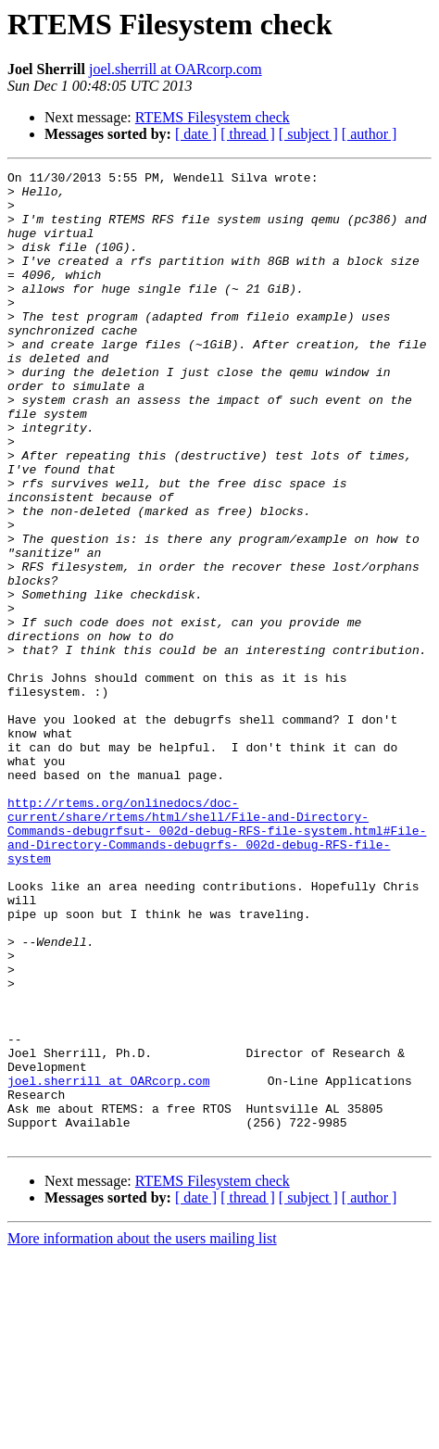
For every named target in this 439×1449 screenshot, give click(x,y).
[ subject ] (308, 134)
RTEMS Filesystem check (212, 117)
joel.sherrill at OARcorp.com (175, 69)
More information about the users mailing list (142, 1433)
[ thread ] (247, 134)
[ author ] (369, 134)
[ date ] (196, 134)
